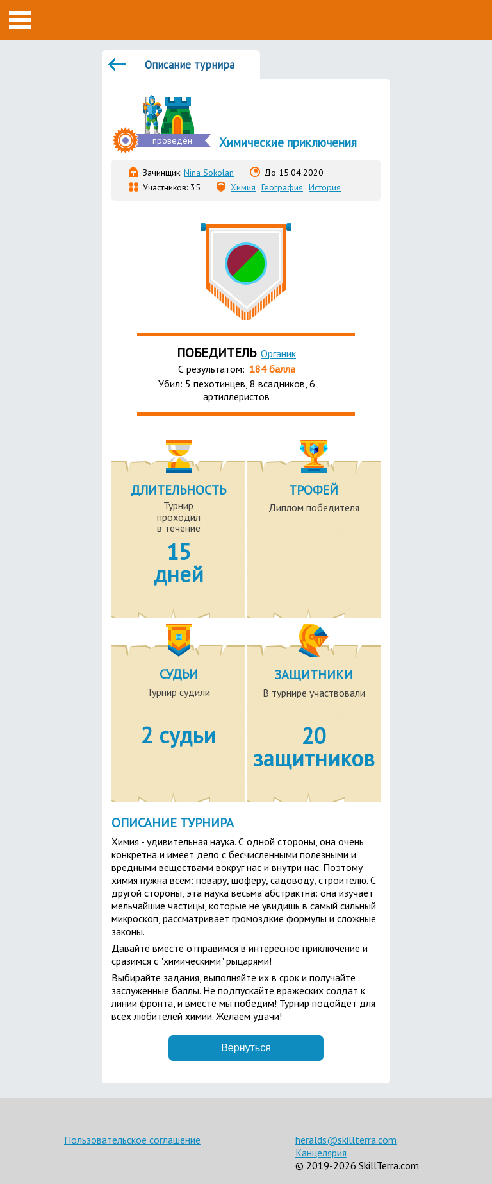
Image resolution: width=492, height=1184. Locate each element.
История (325, 187)
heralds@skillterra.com (346, 1139)
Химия (243, 187)
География (282, 187)
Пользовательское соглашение (132, 1139)
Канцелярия (321, 1152)
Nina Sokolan (209, 172)
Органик (278, 353)
